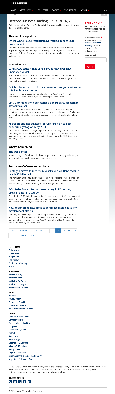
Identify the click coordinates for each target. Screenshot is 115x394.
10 (41, 230)
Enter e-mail (90, 55)
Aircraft (12, 333)
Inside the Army (15, 274)
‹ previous (23, 230)
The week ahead (18, 151)
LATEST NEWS (25, 10)
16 (74, 230)
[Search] (55, 14)
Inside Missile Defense (18, 287)
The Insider (13, 260)
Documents (14, 253)
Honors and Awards (17, 305)
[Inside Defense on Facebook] (24, 382)
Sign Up (90, 66)
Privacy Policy (15, 298)
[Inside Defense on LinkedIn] (29, 382)
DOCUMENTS (71, 10)
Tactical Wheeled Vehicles (20, 323)
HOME (13, 10)
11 (47, 230)
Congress (13, 326)
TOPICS (56, 10)
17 (11, 235)
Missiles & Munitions (18, 346)
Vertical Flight (14, 339)
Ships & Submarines (17, 352)
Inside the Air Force (17, 281)
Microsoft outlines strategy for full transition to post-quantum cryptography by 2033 (40, 125)
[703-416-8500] (10, 382)
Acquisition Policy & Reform (21, 359)
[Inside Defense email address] (15, 382)
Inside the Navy (15, 277)
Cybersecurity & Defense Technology (25, 356)
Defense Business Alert (19, 316)
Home (11, 266)
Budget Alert (14, 256)
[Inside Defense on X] (20, 382)
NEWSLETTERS (42, 10)
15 (69, 230)
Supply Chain (14, 349)
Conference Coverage (18, 263)
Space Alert (14, 336)
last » (31, 235)
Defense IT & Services (18, 343)
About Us (13, 295)
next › (23, 235)
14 (63, 230)
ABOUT (84, 10)
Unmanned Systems (17, 329)
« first (12, 230)
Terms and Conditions (18, 302)
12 (52, 230)
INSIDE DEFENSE (18, 3)
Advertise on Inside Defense (21, 308)
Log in (104, 10)
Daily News (14, 250)
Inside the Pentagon (17, 284)
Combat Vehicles (16, 320)
